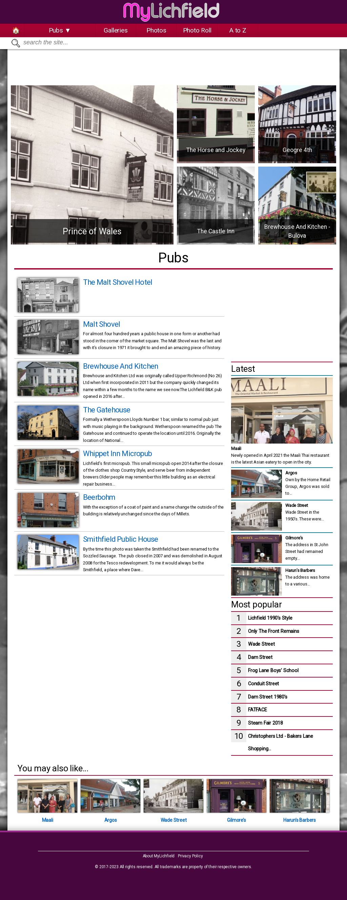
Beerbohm (99, 497)
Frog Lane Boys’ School (273, 670)
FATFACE (257, 710)
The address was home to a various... (307, 576)
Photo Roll (197, 30)
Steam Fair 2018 (265, 723)
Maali (236, 448)
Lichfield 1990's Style (270, 618)
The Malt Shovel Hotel (117, 282)
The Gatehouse (106, 410)
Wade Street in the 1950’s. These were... (304, 511)
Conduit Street (263, 684)
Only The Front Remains (273, 631)
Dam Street (260, 657)
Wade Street (261, 644)
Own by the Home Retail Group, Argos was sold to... (307, 483)
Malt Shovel (101, 324)
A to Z (237, 30)
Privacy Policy (190, 856)
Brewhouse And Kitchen (120, 366)
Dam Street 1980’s (267, 697)
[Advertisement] (173, 64)
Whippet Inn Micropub (117, 453)
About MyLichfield (159, 856)
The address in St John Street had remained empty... (306, 548)
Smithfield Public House (120, 539)
